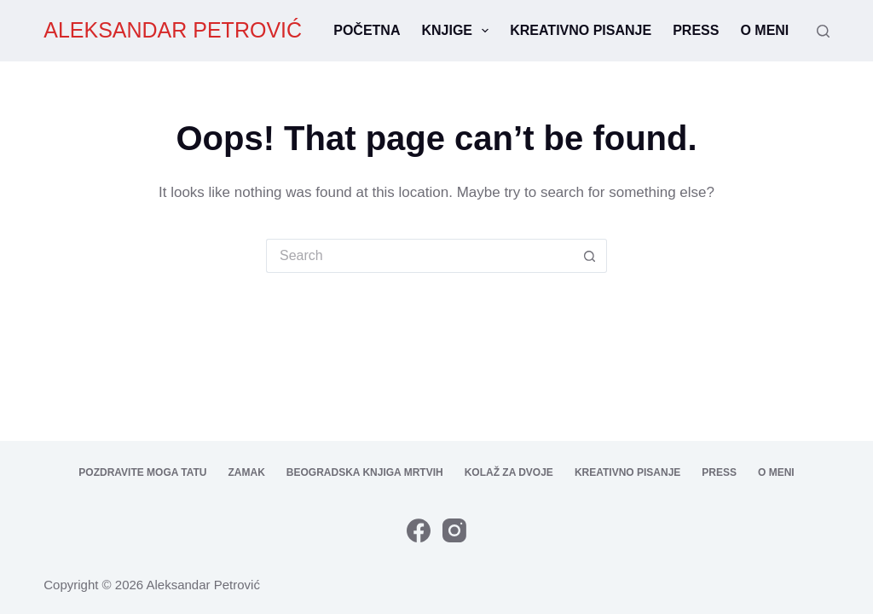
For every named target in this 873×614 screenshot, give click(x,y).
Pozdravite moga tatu (142, 472)
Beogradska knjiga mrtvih (364, 472)
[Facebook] (419, 530)
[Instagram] (454, 530)
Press (696, 30)
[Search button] (590, 256)
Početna (366, 30)
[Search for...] (419, 256)
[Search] (823, 31)
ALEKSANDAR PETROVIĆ (172, 30)
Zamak (246, 472)
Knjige (458, 30)
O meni (764, 30)
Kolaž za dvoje (509, 472)
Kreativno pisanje (580, 30)
